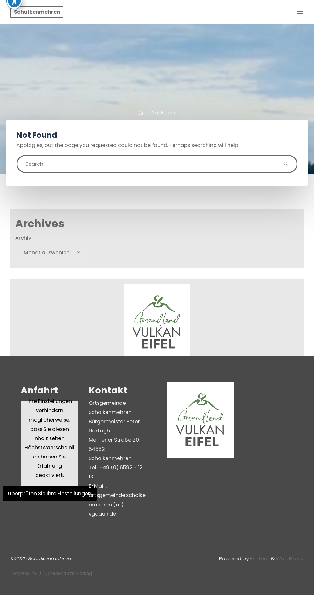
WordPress (289, 558)
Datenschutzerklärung (68, 574)
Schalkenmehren (37, 12)
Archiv (23, 238)
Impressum (24, 574)
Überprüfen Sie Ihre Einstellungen (49, 493)
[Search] (286, 164)
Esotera (259, 558)
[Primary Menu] (300, 12)
